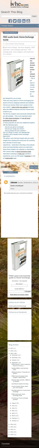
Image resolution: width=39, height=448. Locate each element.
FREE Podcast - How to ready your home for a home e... (21, 365)
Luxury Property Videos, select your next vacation (20, 387)
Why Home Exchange (12, 118)
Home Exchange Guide (23, 151)
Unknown (13, 182)
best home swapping (24, 47)
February (14, 418)
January (14, 420)
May (13, 410)
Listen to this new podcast (19, 107)
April (13, 413)
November (15, 357)
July (13, 405)
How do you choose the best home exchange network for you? (32, 67)
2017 (12, 348)
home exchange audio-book (18, 49)
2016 (12, 351)
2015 (12, 353)
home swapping (18, 52)
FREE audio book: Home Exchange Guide (18, 38)
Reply (12, 188)
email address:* (19, 289)
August (14, 403)
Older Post (34, 167)
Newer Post (6, 166)
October (14, 360)
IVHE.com (21, 154)
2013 (12, 427)
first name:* (19, 284)
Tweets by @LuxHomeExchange (17, 306)
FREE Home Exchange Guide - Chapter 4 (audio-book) (20, 376)
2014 (12, 424)
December (15, 355)
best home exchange (11, 47)
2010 (12, 434)
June (13, 408)
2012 (12, 429)
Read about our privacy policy (19, 294)
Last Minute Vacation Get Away (20, 384)
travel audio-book (29, 52)
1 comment (8, 54)
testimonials (9, 158)
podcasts (28, 156)
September (15, 362)
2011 (12, 432)
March (14, 415)
